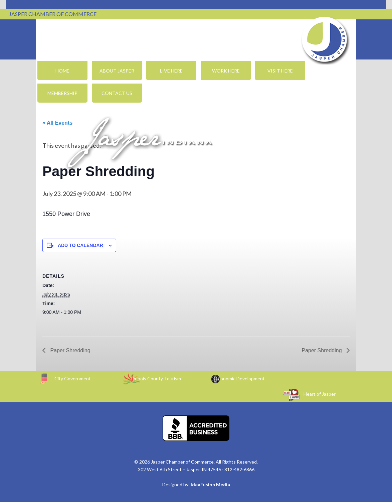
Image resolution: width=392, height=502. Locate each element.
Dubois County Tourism (156, 378)
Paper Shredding (69, 350)
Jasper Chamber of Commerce (325, 39)
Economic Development (240, 378)
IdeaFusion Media (210, 484)
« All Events (57, 123)
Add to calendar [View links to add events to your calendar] (80, 245)
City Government (72, 378)
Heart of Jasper (320, 394)
